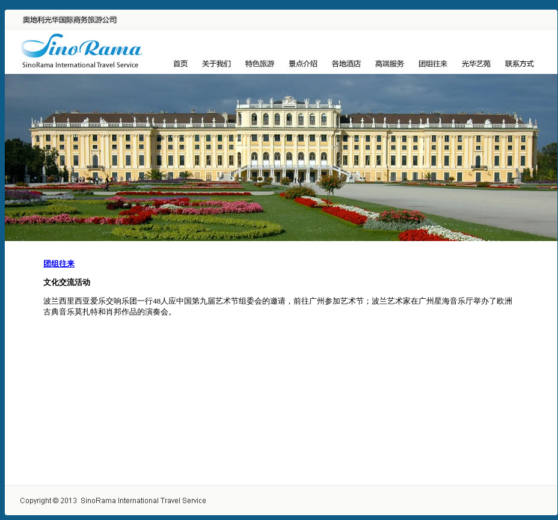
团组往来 (59, 263)
